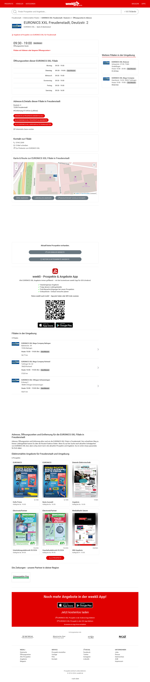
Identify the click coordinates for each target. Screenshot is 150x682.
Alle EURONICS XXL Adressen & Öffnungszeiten (33, 124)
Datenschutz (119, 657)
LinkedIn (86, 659)
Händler (19, 4)
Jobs (117, 652)
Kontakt (54, 659)
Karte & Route (41, 158)
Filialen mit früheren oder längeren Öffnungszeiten (31, 50)
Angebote (23, 659)
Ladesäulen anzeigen (43, 198)
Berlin (80, 5)
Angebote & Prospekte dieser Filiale (29, 116)
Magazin (135, 4)
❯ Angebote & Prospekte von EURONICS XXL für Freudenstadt (34, 35)
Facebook (86, 652)
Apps (143, 4)
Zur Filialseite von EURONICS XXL (27, 148)
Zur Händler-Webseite (55, 252)
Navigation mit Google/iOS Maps (71, 198)
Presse (117, 654)
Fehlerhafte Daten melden (23, 129)
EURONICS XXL (29, 27)
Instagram (87, 657)
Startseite (23, 652)
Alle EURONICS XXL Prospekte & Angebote (31, 120)
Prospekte (9, 4)
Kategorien (30, 4)
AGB (116, 659)
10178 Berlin (130, 11)
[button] (94, 165)
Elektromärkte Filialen (31, 18)
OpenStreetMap (85, 193)
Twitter (85, 654)
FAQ (53, 657)
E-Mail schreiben (21, 145)
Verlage (54, 654)
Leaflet (76, 193)
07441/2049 (19, 143)
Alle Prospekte (55, 558)
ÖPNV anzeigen (22, 198)
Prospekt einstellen (58, 652)
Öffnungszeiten (25, 654)
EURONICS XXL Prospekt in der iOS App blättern (75, 621)
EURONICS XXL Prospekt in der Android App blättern (75, 618)
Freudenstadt (16, 18)
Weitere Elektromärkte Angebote (54, 259)
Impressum (119, 661)
